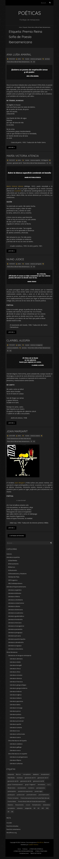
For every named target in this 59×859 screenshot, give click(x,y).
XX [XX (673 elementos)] (8, 811)
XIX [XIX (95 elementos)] (34, 808)
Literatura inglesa (15, 695)
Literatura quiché (15, 724)
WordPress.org (11, 833)
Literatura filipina (15, 760)
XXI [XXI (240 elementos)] (12, 811)
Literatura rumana (16, 727)
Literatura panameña (15, 629)
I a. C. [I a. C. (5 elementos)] (48, 784)
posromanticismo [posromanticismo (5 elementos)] (44, 794)
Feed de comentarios (14, 829)
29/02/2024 (12, 59)
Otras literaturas (12, 652)
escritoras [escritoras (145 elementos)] (20, 778)
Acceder (9, 823)
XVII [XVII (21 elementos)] (43, 808)
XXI (34, 62)
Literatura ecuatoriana (15, 613)
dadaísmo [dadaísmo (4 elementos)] (36, 774)
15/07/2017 (12, 160)
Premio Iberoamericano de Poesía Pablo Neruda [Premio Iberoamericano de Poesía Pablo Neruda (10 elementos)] (35, 798)
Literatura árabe (15, 662)
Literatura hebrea (16, 691)
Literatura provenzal (16, 721)
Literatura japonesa (16, 701)
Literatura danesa (16, 678)
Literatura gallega (15, 747)
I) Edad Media (12, 560)
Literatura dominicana (15, 610)
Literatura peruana (14, 636)
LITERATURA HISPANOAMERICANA (23, 851)
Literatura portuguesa (35, 59)
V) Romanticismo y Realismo (17, 574)
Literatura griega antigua (18, 685)
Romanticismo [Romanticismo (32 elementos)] (36, 805)
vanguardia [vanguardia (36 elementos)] (28, 808)
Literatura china (15, 672)
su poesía (17, 191)
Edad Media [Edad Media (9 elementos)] (11, 778)
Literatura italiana (16, 698)
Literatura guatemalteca (16, 616)
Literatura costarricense (16, 603)
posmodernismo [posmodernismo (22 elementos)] (31, 794)
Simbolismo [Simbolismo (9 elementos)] (46, 805)
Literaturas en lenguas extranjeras (19, 655)
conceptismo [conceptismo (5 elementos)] (27, 774)
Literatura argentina (14, 590)
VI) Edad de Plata (13, 577)
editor (19, 59)
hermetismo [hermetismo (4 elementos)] (41, 784)
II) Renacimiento (13, 564)
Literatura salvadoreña (12, 348)
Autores (27, 59)
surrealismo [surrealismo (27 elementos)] (11, 808)
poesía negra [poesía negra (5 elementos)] (38, 791)
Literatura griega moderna (18, 688)
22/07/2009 (12, 435)
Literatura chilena (14, 596)
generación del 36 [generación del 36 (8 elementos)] (13, 781)
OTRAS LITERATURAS (41, 851)
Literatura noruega (16, 708)
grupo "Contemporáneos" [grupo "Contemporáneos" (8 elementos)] (15, 784)
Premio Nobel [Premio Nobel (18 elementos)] (12, 801)
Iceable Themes (33, 844)
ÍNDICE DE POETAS (36, 853)
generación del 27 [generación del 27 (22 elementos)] (43, 778)
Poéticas (25, 849)
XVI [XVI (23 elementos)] (38, 808)
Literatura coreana (16, 675)
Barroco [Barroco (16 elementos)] (18, 774)
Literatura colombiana (15, 600)
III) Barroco (11, 567)
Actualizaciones (24, 853)
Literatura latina (15, 705)
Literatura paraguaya (15, 632)
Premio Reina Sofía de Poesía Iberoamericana (18, 62)
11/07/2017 (12, 264)
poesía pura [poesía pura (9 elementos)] (11, 794)
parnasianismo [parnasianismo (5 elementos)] (40, 788)
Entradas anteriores (16, 536)
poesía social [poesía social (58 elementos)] (20, 794)
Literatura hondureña (15, 619)
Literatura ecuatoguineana (19, 757)
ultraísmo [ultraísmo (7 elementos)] (20, 808)
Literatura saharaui (16, 763)
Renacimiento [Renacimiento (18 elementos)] (19, 805)
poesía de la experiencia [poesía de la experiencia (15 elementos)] (25, 791)
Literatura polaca (15, 714)
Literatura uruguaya (14, 646)
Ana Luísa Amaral (19, 54)
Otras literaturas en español (17, 754)
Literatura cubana (14, 606)
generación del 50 (17, 163)
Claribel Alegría (18, 340)
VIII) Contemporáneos (15, 583)
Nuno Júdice (15, 259)
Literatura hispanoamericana (16, 587)
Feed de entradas (12, 826)
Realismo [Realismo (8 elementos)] (10, 805)
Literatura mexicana (14, 623)
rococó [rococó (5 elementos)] (28, 805)
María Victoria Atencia (23, 155)
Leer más (11, 147)
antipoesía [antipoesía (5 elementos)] (11, 774)
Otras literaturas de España (17, 741)
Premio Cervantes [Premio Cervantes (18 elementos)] (13, 798)
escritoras (47, 59)
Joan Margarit (17, 431)
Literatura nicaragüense (36, 345)
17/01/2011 (12, 345)
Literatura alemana (16, 659)
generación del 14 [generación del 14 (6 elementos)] (30, 778)
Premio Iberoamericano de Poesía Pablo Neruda (19, 438)
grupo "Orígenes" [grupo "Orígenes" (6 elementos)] (30, 784)
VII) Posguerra (44, 160)
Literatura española (35, 160)
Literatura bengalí (16, 665)
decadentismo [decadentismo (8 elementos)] (45, 774)
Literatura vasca (15, 750)
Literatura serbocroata (17, 734)
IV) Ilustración (12, 570)
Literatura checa (15, 669)
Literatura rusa (15, 731)
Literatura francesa (16, 682)
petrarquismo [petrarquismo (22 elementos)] (12, 791)
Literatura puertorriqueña (16, 639)
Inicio (20, 27)
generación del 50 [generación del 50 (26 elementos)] (26, 781)
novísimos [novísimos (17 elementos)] (31, 788)
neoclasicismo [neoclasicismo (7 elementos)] (22, 788)
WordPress (40, 842)
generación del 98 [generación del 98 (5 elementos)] (38, 781)
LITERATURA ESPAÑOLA (36, 849)
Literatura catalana (35, 435)
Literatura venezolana (15, 649)
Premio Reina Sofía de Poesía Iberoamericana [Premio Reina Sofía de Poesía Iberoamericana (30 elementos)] (31, 801)
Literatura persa (15, 711)
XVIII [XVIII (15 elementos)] (47, 808)
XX (31, 62)
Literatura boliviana (14, 593)
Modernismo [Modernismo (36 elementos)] (11, 788)
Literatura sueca (15, 737)
